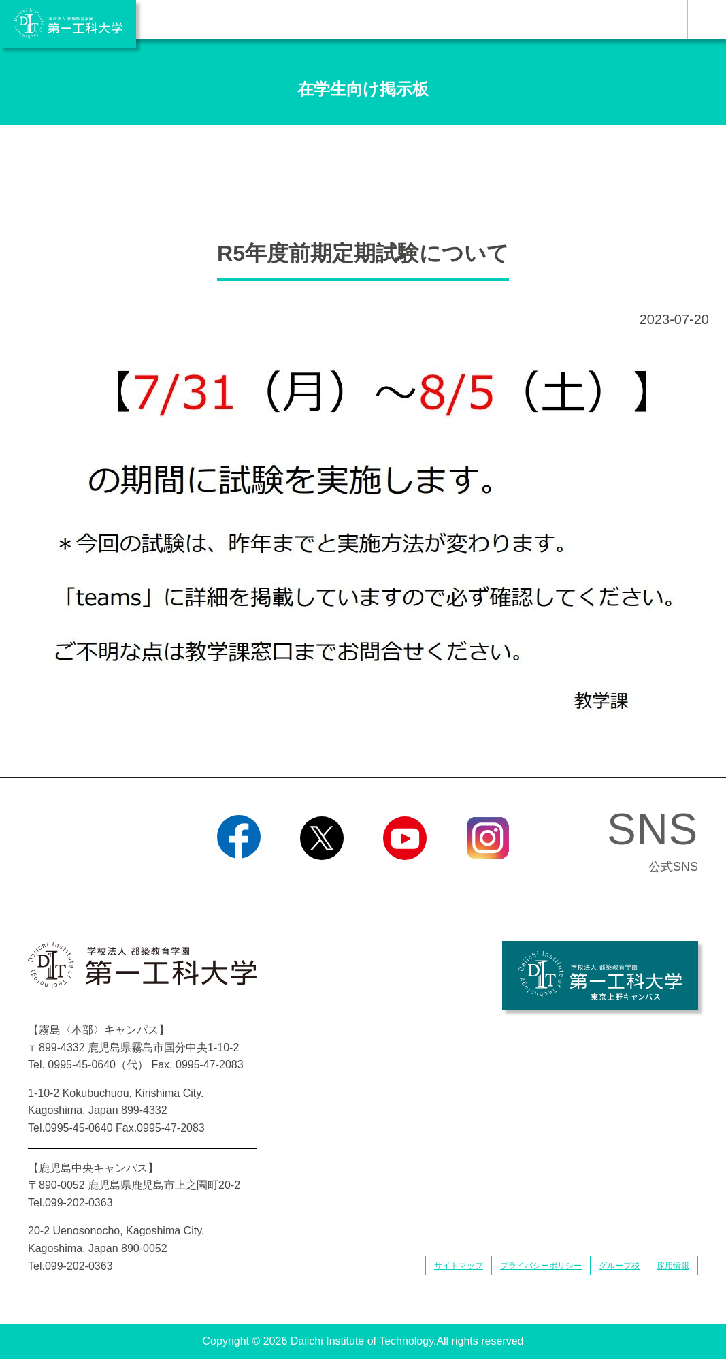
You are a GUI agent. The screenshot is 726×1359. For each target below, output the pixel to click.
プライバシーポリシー (541, 1265)
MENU (706, 19)
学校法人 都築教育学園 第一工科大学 (68, 24)
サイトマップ (458, 1265)
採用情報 (673, 1265)
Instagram (487, 877)
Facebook (238, 877)
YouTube (404, 877)
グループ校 (619, 1265)
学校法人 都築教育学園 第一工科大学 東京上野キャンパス (600, 975)
